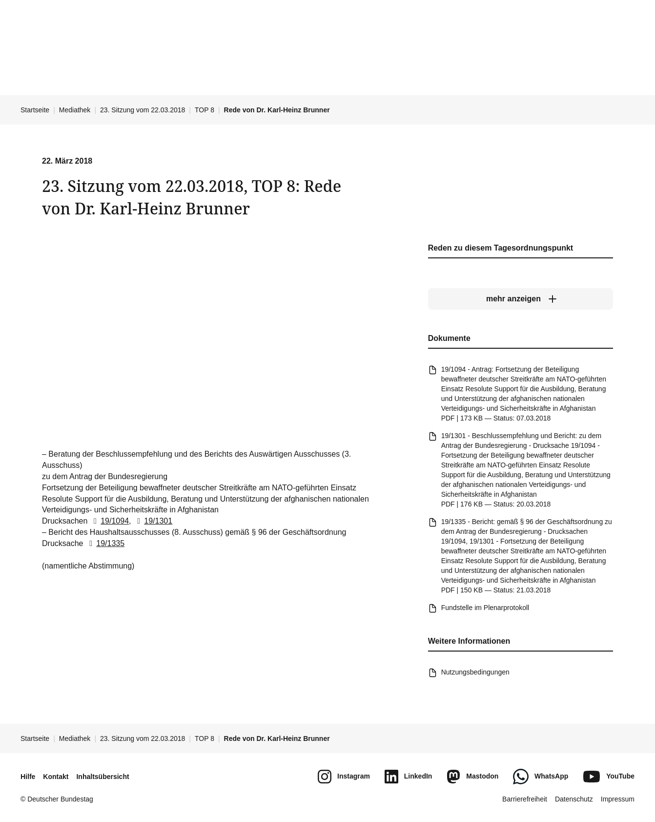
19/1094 (109, 521)
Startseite (34, 110)
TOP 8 (204, 110)
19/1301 (152, 521)
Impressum (618, 799)
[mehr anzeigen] (520, 299)
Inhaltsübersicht (102, 776)
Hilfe (27, 776)
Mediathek (75, 110)
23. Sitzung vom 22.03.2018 (142, 110)
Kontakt (55, 776)
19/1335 (104, 543)
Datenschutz (574, 799)
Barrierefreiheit (524, 799)
